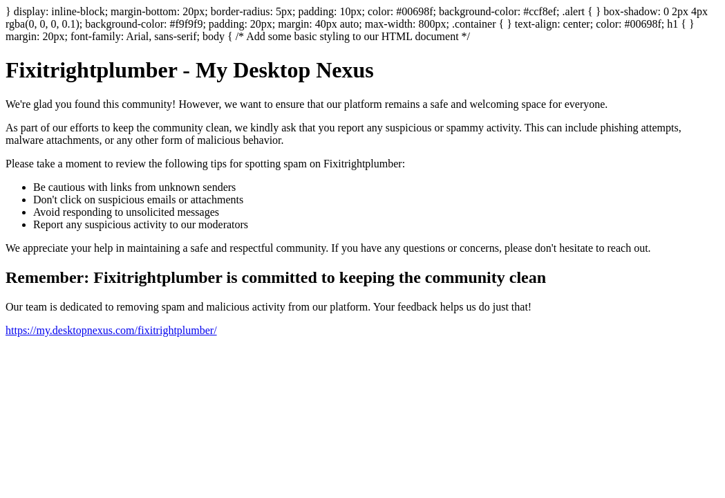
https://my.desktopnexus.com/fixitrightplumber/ (111, 330)
